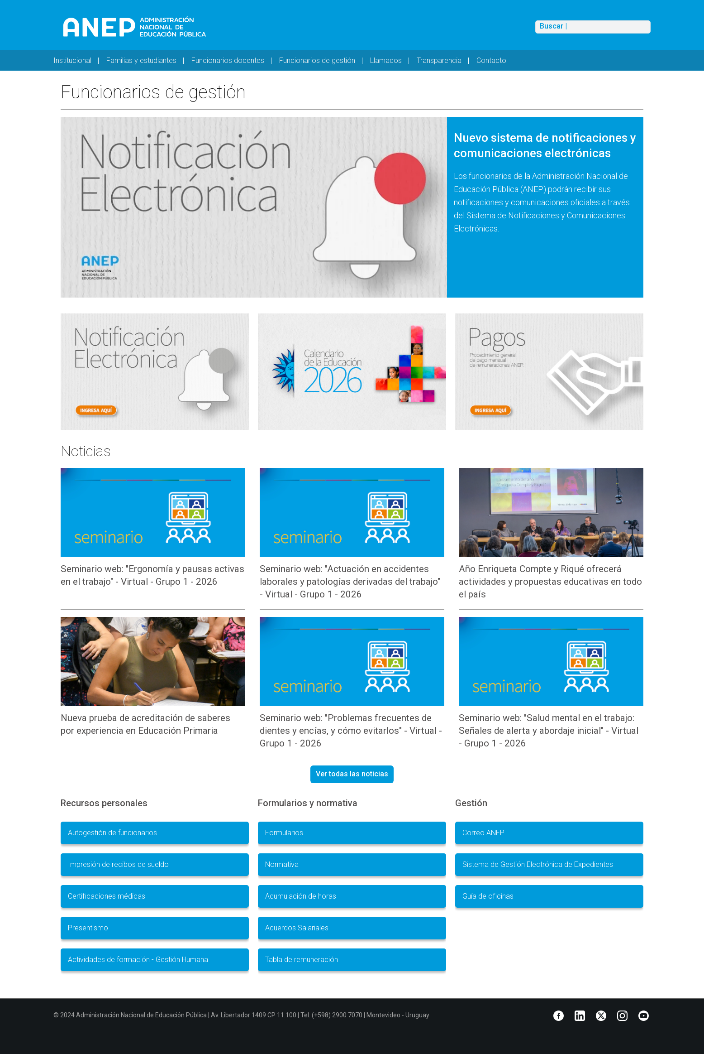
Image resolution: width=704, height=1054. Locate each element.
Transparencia (439, 60)
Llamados (386, 60)
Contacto (491, 60)
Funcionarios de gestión (317, 60)
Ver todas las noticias (352, 774)
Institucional (72, 60)
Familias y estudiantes (141, 60)
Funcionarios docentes (227, 60)
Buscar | (553, 26)
